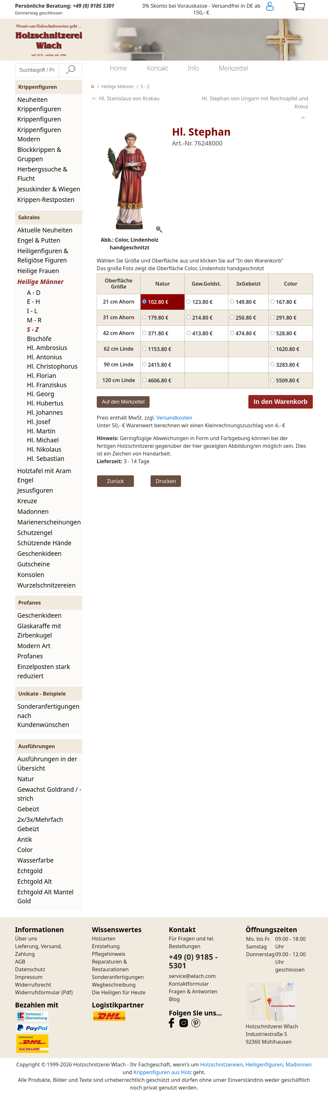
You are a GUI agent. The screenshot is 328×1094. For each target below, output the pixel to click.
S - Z (33, 329)
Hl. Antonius (44, 357)
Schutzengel (35, 532)
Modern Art (34, 645)
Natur (25, 778)
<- (94, 98)
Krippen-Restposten (45, 199)
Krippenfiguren (39, 119)
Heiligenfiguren (264, 1064)
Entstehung (106, 946)
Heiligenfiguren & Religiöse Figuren (42, 255)
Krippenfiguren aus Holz (162, 1072)
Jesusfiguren (35, 490)
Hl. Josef (38, 421)
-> (302, 117)
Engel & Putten (38, 240)
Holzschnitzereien (221, 1064)
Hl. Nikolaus (44, 449)
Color (25, 849)
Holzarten (103, 938)
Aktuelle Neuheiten (44, 230)
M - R (34, 320)
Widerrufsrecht (33, 984)
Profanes (30, 656)
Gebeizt (28, 809)
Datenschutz (30, 969)
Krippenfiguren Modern (39, 134)
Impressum (29, 977)
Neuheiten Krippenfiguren (39, 104)
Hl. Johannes (45, 412)
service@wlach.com (192, 976)
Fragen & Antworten (193, 991)
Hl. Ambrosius (47, 347)
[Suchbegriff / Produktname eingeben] (37, 70)
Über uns (26, 938)
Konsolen (30, 574)
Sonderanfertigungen (118, 977)
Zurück (115, 481)
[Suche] (70, 70)
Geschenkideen (39, 553)
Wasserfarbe (35, 860)
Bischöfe (39, 338)
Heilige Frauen (38, 270)
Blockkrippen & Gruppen (39, 154)
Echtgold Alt (34, 881)
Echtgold (30, 870)
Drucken (166, 481)
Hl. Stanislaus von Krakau (129, 98)
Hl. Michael (43, 440)
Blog (174, 999)
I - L (32, 310)
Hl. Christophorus (52, 366)
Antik (24, 839)
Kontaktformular (189, 983)
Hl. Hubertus (45, 403)
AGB (20, 961)
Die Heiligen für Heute (118, 992)
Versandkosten (174, 417)
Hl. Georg (40, 393)
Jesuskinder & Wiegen (48, 189)
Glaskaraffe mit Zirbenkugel (39, 630)
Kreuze (27, 501)
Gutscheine (33, 564)
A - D (33, 292)
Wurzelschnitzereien (46, 585)
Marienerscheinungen (49, 522)
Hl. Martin (41, 431)
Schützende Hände (44, 543)
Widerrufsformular (37, 992)
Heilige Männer (40, 281)
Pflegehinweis (109, 953)
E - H (33, 301)
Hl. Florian (41, 375)
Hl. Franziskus (47, 384)
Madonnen (33, 511)
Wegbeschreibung (113, 984)
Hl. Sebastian (45, 458)
